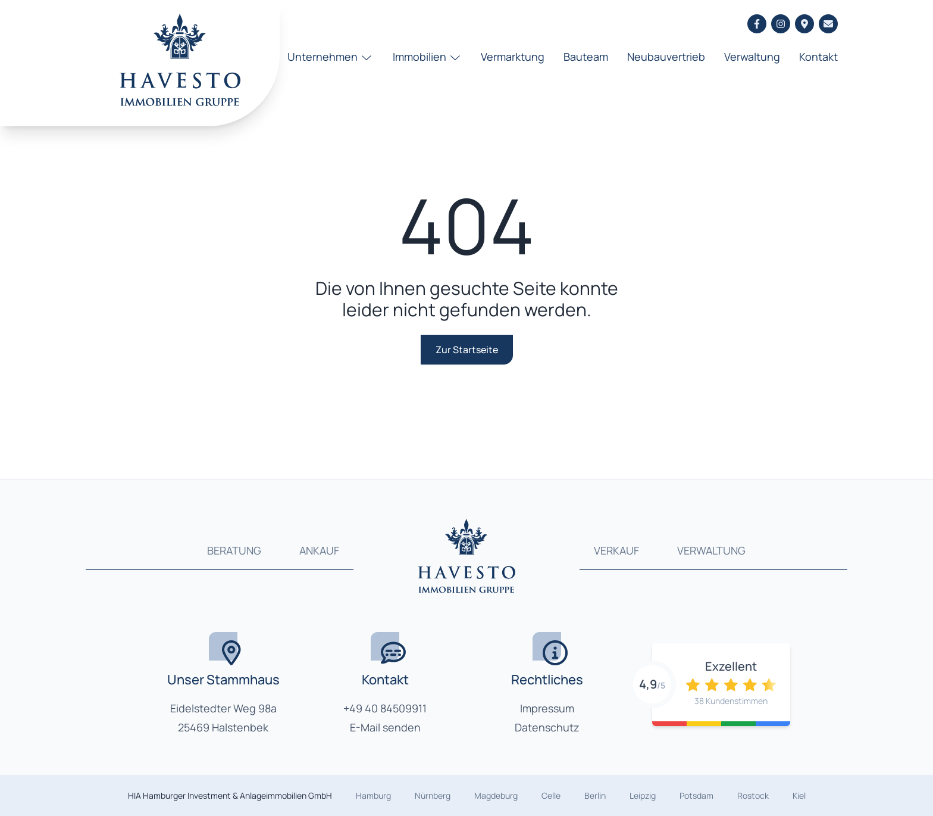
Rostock (753, 795)
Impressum (547, 708)
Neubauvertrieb (666, 56)
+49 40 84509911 (385, 708)
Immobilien (427, 56)
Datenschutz (547, 727)
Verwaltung (752, 56)
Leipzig (643, 795)
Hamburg (373, 795)
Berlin (595, 795)
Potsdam (696, 795)
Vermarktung (512, 56)
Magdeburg (496, 795)
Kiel (799, 795)
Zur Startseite (467, 349)
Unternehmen (330, 56)
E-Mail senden (385, 727)
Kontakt (818, 56)
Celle (551, 795)
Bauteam (585, 56)
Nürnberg (432, 795)
